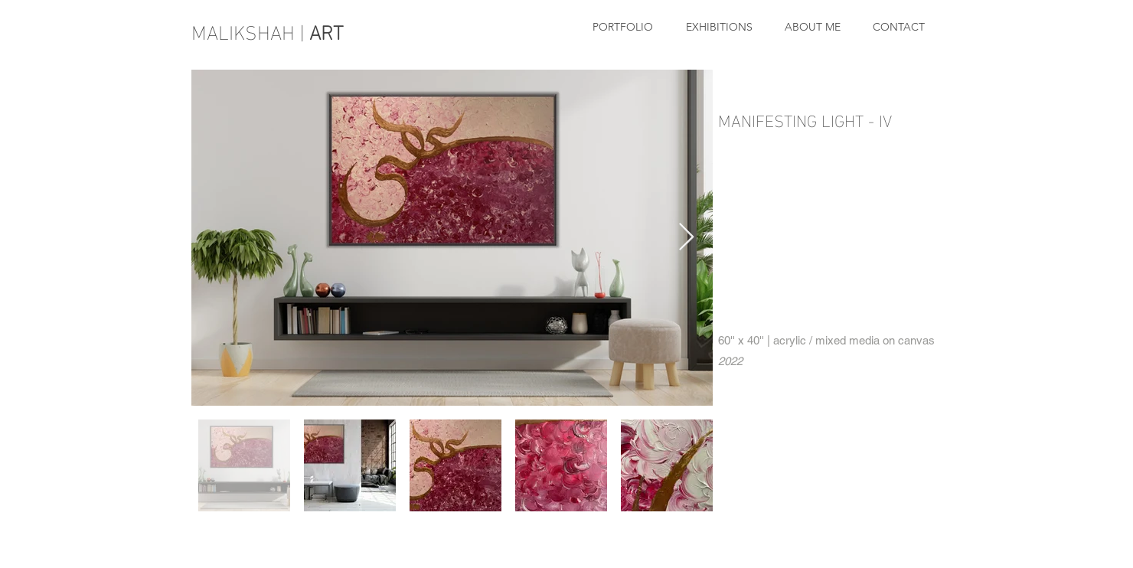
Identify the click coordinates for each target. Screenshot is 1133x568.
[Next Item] (686, 238)
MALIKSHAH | (269, 30)
